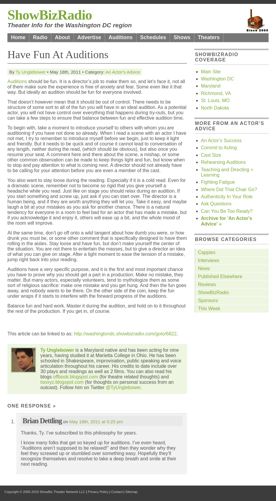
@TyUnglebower (123, 387)
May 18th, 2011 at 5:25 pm (96, 421)
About (62, 37)
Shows (182, 37)
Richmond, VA (216, 93)
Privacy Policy (98, 492)
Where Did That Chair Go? (229, 189)
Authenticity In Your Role (227, 196)
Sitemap (131, 492)
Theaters (209, 37)
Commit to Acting (219, 147)
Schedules (153, 37)
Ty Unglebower (31, 71)
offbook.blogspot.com (75, 376)
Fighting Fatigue (218, 182)
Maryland (211, 85)
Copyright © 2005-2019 (21, 492)
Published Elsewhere (220, 276)
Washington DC (217, 78)
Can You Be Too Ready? (227, 211)
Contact (117, 492)
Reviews (207, 284)
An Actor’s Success (221, 140)
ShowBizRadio (49, 15)
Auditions (121, 37)
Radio (40, 37)
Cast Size (211, 155)
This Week (209, 308)
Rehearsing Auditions (223, 162)
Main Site (211, 71)
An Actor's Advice (122, 71)
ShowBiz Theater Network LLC (62, 492)
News (204, 268)
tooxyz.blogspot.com (62, 382)
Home (18, 37)
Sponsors (208, 300)
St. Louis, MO (215, 100)
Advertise (89, 37)
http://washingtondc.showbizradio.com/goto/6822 (125, 333)
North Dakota (215, 107)
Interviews (208, 260)
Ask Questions (216, 203)
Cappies (206, 252)
